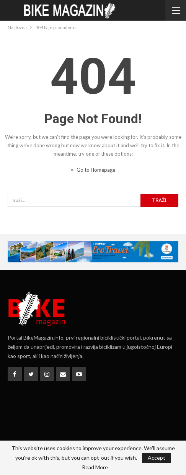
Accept (156, 457)
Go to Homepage (93, 170)
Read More (95, 467)
